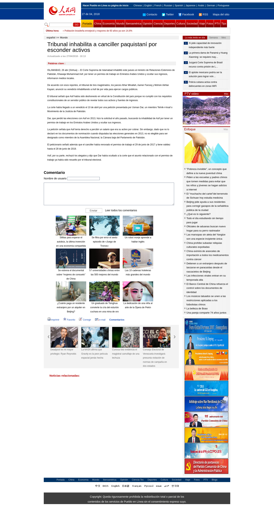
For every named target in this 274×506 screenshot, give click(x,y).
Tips (223, 23)
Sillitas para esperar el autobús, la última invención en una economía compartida (71, 241)
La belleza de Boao (197, 308)
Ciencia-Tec (138, 479)
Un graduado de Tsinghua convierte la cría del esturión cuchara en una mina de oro (104, 307)
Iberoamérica (133, 23)
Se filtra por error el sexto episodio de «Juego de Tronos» (104, 241)
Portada (87, 23)
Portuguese (223, 5)
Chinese (138, 5)
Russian (168, 5)
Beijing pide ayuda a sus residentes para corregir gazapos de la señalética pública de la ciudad (207, 205)
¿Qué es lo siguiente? (198, 214)
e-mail (100, 319)
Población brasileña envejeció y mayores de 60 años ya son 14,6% (98, 30)
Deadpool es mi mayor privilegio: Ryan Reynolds (63, 351)
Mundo (120, 23)
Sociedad (192, 23)
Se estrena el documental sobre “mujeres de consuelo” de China (71, 274)
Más (226, 94)
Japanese (190, 5)
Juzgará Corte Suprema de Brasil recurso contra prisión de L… (205, 64)
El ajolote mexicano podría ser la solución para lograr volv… (205, 74)
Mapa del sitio (221, 14)
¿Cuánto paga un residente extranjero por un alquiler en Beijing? (71, 307)
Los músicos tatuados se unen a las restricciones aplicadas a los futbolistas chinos (206, 300)
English (148, 5)
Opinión (147, 23)
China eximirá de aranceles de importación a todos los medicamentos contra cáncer (207, 255)
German (211, 5)
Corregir (85, 319)
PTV (217, 23)
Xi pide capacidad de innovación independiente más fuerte (205, 45)
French (157, 5)
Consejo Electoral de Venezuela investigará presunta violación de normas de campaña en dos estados (155, 357)
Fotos (209, 23)
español (51, 37)
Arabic (201, 5)
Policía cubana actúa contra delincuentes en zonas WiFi (203, 84)
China (97, 23)
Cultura (180, 23)
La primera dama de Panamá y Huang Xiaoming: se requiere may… (208, 54)
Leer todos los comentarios (121, 210)
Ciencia (158, 23)
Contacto (150, 14)
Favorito (69, 319)
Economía (109, 23)
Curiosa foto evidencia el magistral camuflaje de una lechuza (125, 353)
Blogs (214, 479)
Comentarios (116, 319)
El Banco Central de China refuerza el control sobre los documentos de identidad (207, 288)
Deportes (169, 23)
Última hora (52, 30)
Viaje (202, 23)
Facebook (186, 14)
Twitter (168, 14)
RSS (203, 14)
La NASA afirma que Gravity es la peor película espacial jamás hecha (94, 353)
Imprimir (53, 319)
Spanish (179, 5)
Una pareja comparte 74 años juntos (206, 312)
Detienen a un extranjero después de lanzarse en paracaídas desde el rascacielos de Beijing (206, 267)
